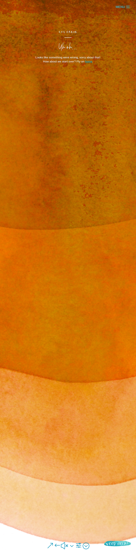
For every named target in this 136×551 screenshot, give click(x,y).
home (88, 61)
